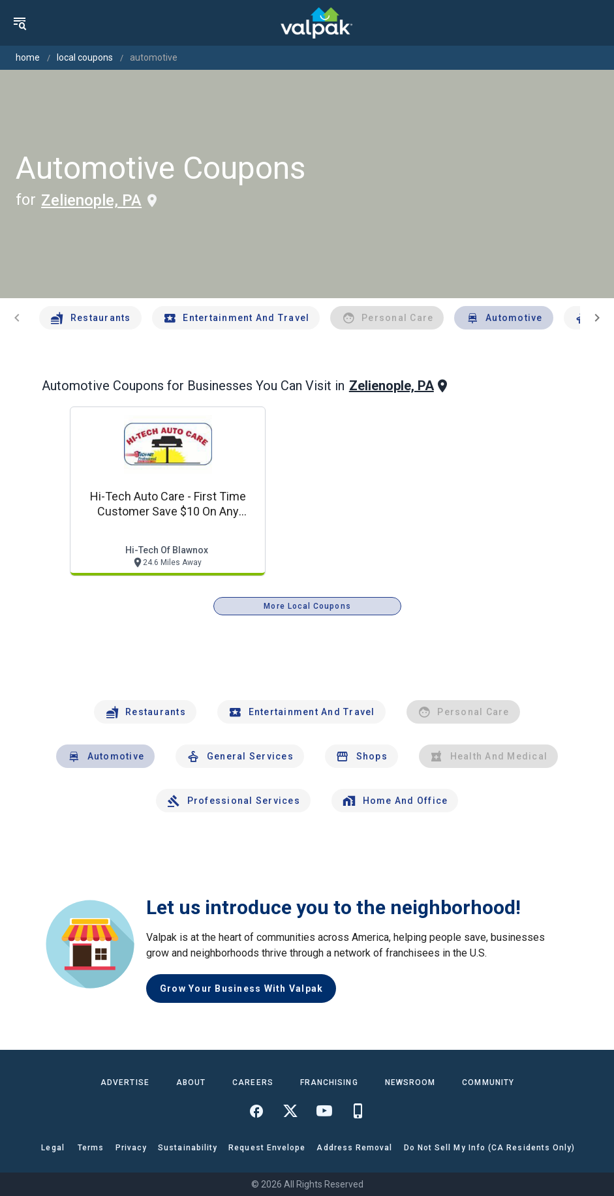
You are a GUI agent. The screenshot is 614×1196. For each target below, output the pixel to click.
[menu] (19, 23)
